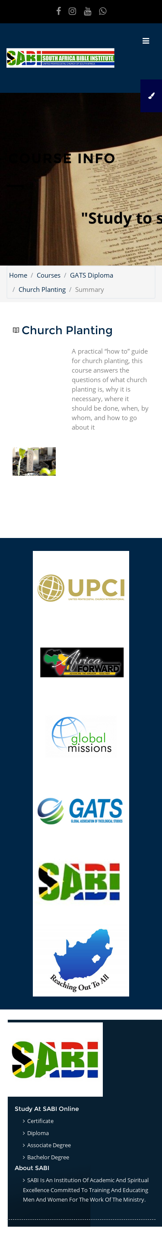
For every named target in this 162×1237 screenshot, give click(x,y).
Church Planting (42, 289)
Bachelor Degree (48, 1157)
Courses (48, 275)
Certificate (40, 1121)
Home (18, 275)
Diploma (38, 1133)
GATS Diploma (91, 275)
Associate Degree (49, 1145)
